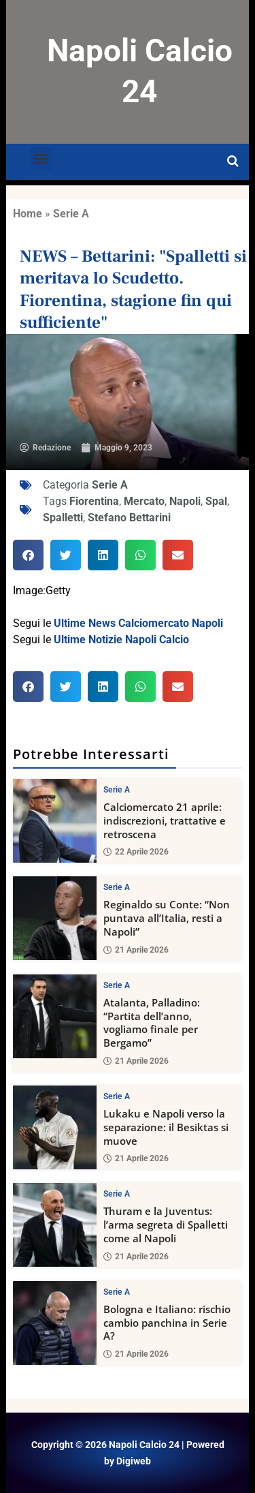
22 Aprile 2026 (136, 852)
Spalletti (63, 517)
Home (27, 213)
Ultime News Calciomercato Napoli (138, 623)
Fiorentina (94, 501)
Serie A (71, 213)
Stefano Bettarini (129, 517)
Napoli (185, 501)
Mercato (144, 501)
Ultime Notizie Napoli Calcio (121, 639)
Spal (216, 501)
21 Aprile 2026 (136, 949)
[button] (41, 158)
